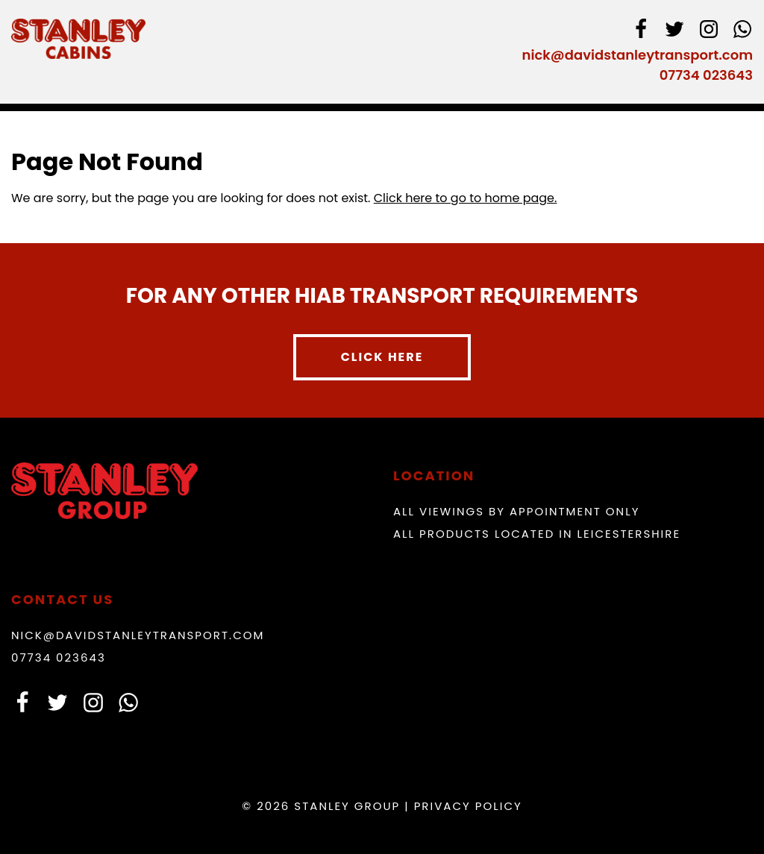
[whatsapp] (742, 32)
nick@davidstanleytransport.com (637, 54)
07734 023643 (706, 75)
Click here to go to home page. (465, 198)
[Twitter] (674, 32)
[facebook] (640, 32)
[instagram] (708, 32)
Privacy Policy (468, 806)
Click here (382, 356)
